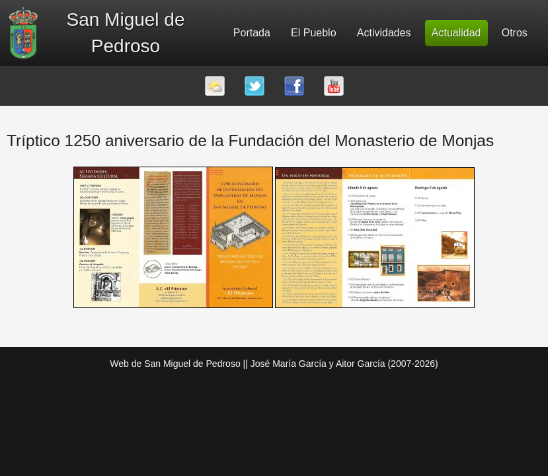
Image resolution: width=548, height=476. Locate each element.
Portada (251, 32)
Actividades (384, 32)
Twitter (254, 86)
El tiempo (214, 86)
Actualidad (456, 32)
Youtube (333, 86)
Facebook (294, 86)
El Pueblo (313, 32)
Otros (515, 32)
